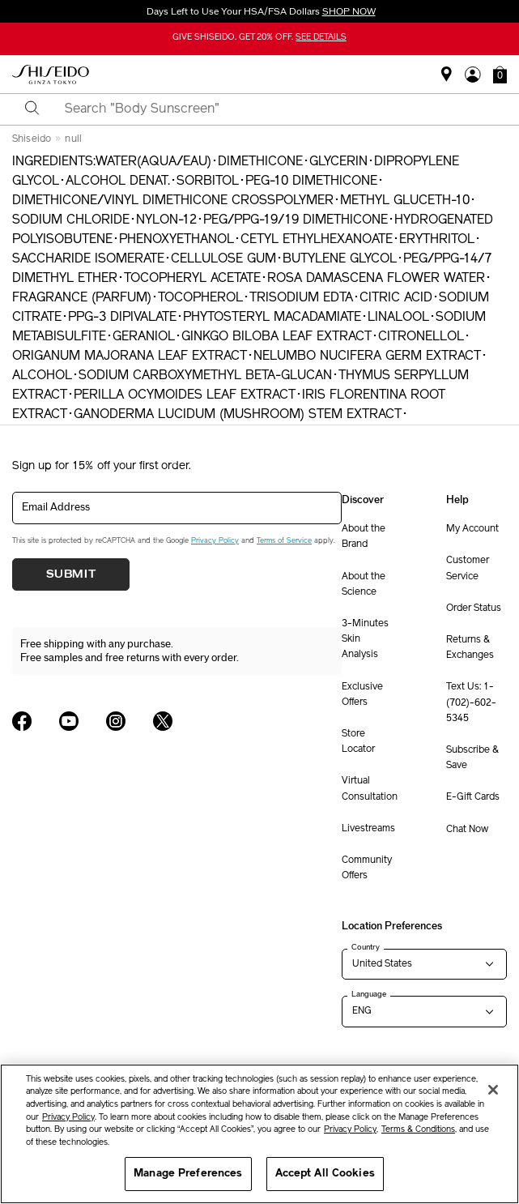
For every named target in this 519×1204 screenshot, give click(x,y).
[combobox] (274, 109)
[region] (259, 1134)
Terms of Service (284, 540)
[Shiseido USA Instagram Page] (115, 721)
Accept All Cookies (325, 1173)
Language (368, 994)
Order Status (473, 608)
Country (365, 947)
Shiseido (31, 139)
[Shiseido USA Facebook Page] (22, 721)
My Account (472, 529)
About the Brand (363, 536)
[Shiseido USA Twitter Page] (162, 721)
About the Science (363, 584)
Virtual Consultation (370, 788)
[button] (500, 74)
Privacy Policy (215, 540)
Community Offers (367, 868)
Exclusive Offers (362, 694)
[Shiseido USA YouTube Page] (69, 721)
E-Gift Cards (473, 797)
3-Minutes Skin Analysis (365, 639)
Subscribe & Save (472, 758)
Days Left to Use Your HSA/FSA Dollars (260, 11)
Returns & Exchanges (470, 647)
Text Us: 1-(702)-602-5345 (471, 702)
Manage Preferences (188, 1173)
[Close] (493, 1090)
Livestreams (368, 829)
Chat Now (467, 830)
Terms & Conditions (418, 1129)
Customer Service (467, 568)
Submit (71, 574)
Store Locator (358, 741)
